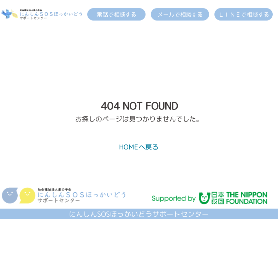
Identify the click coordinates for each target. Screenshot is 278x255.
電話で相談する (116, 14)
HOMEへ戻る (139, 147)
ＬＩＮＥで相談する (243, 14)
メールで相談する (180, 14)
